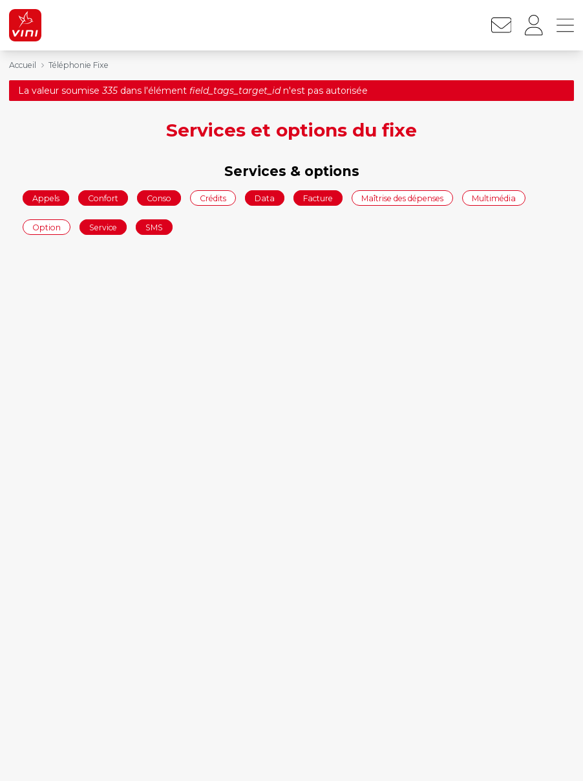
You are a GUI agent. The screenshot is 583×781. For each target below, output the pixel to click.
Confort (103, 198)
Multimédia (494, 198)
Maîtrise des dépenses (402, 198)
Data (265, 198)
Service (103, 227)
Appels (45, 198)
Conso (159, 198)
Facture (318, 198)
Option (46, 227)
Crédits (213, 198)
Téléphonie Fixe (78, 65)
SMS (154, 227)
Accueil (22, 65)
